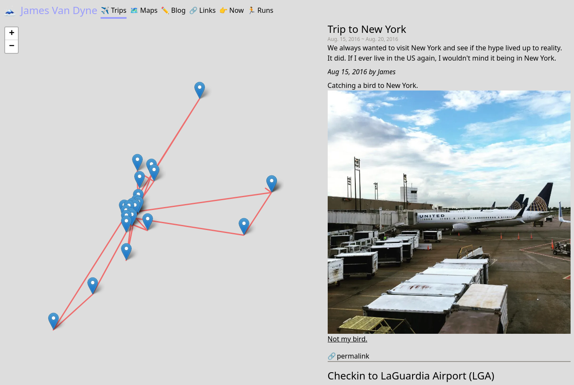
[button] (244, 226)
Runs (260, 10)
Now (231, 10)
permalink (348, 356)
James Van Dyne (50, 10)
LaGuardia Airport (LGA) (437, 375)
